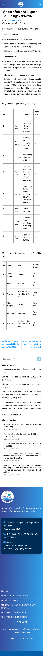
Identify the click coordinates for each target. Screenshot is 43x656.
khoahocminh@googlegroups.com (18, 548)
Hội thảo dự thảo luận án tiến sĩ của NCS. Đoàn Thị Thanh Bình (31, 344)
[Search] (40, 4)
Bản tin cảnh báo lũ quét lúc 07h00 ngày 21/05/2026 (21, 378)
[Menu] (4, 4)
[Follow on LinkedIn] (26, 622)
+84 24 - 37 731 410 (25, 534)
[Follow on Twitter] (23, 622)
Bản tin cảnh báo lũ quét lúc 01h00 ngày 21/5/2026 (21, 385)
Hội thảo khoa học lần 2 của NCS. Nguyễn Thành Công (21, 370)
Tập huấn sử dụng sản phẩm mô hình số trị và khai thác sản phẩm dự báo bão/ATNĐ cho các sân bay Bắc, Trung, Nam (21, 395)
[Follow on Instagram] (20, 622)
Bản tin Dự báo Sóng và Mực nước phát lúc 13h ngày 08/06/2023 (11, 344)
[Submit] (39, 359)
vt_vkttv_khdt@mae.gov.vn (15, 545)
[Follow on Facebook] (17, 622)
